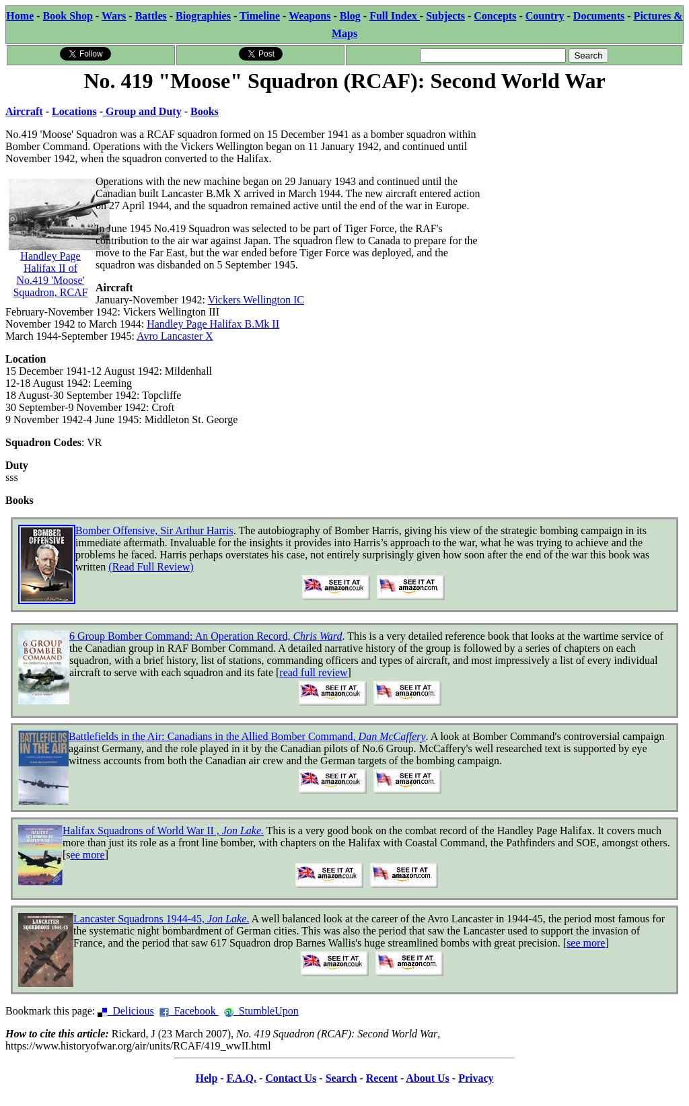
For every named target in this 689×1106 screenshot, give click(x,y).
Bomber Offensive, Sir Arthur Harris (154, 530)
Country (545, 16)
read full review (313, 672)
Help (206, 1078)
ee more (88, 854)
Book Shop (68, 16)
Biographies (203, 16)
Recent (382, 1078)
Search (341, 1078)
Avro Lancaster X (175, 336)
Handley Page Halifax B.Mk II (213, 324)
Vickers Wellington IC (256, 299)
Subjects (445, 16)
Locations (74, 111)
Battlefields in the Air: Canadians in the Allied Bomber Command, (247, 736)
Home (20, 16)
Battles (151, 16)
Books (204, 111)
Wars (114, 16)
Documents (598, 16)
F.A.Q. (241, 1078)
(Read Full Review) (150, 567)
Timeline (260, 16)
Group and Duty (142, 111)
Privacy (475, 1078)
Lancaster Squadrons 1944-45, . (161, 918)
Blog (350, 16)
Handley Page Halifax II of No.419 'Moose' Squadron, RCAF (59, 253)
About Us (427, 1078)
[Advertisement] (582, 180)
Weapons (309, 16)
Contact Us (290, 1078)
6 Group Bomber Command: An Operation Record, (205, 636)
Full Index (394, 16)
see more (586, 943)
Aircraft (24, 111)
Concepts (495, 16)
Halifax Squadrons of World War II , (163, 830)
